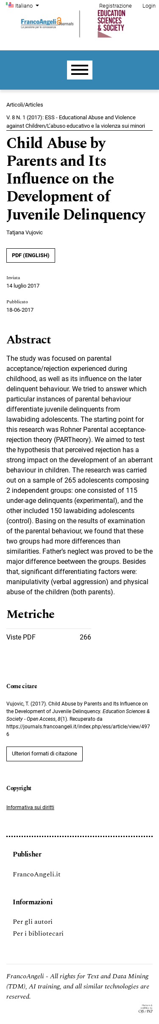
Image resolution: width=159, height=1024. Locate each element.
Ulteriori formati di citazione (44, 753)
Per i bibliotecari (38, 933)
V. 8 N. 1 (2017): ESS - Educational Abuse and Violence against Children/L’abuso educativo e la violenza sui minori (75, 121)
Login (149, 6)
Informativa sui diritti (30, 807)
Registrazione (115, 6)
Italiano (28, 5)
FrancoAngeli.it (37, 874)
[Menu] (79, 70)
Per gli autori (33, 922)
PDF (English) (31, 255)
